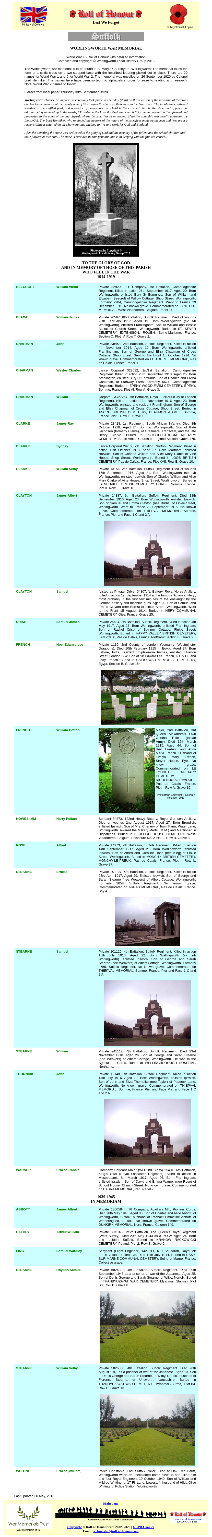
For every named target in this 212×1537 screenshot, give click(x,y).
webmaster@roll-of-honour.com (115, 1531)
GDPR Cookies (143, 1527)
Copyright (74, 1527)
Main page (110, 1503)
